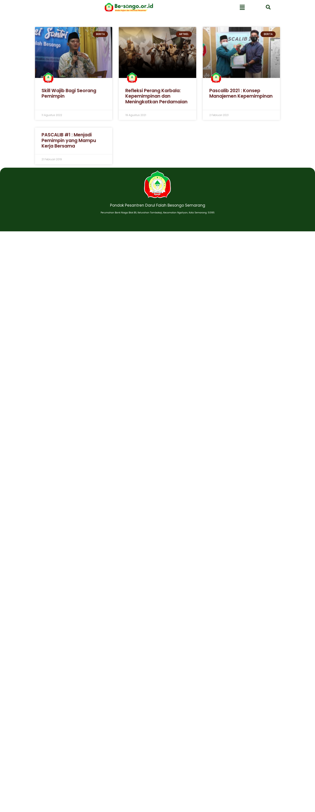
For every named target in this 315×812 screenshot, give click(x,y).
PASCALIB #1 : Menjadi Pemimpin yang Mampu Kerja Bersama (69, 143)
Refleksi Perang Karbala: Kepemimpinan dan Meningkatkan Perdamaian (156, 99)
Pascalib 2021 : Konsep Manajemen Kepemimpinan (241, 96)
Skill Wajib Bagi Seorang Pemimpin (69, 96)
